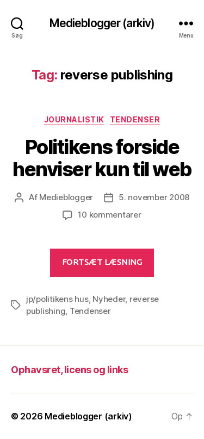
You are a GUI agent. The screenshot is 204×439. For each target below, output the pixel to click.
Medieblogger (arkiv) (102, 23)
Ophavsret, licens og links (69, 369)
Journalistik (74, 119)
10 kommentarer (109, 214)
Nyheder (108, 299)
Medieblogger (66, 197)
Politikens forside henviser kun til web (102, 158)
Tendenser (135, 119)
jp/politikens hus (57, 299)
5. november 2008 (154, 197)
